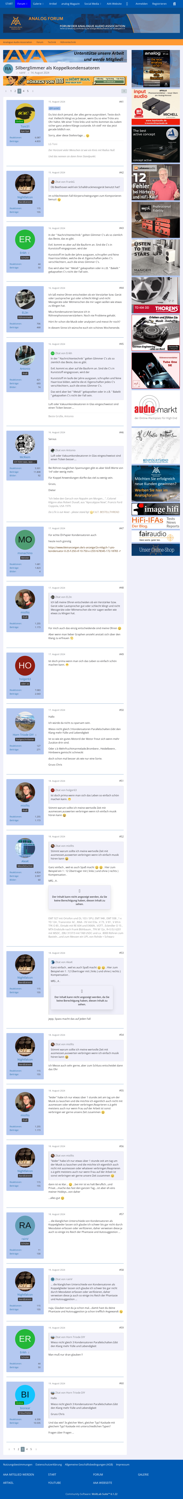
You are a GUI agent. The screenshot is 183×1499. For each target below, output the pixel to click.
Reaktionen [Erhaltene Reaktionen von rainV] (15, 1249)
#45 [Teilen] (121, 344)
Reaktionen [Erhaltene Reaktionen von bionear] (15, 1419)
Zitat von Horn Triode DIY (70, 1337)
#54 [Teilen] (121, 1034)
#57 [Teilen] (121, 1214)
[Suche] (174, 4)
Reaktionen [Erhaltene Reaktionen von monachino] (15, 564)
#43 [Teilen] (121, 228)
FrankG (55, 108)
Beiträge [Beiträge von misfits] (14, 627)
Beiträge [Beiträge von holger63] (14, 693)
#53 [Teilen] (121, 953)
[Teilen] (124, 91)
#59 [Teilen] (121, 1327)
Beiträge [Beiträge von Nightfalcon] (14, 212)
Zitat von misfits (64, 846)
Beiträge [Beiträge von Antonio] (14, 383)
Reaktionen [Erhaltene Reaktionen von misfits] (15, 623)
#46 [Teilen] (121, 432)
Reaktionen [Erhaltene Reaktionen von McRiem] (15, 468)
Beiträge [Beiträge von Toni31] (14, 141)
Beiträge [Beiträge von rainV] (14, 1253)
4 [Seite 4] (23, 91)
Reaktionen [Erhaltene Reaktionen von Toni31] (15, 137)
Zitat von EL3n (63, 597)
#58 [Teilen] (121, 1270)
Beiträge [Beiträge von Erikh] (14, 267)
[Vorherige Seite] (6, 91)
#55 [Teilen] (121, 1090)
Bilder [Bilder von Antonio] (13, 387)
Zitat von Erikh (63, 353)
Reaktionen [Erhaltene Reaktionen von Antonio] (15, 379)
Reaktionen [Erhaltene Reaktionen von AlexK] (15, 872)
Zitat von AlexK (64, 962)
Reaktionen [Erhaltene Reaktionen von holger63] (15, 690)
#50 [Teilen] (121, 710)
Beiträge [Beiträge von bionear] (14, 1422)
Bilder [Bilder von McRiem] (13, 475)
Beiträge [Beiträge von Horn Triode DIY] (14, 749)
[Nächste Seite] (33, 91)
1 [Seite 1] (11, 91)
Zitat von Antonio (65, 450)
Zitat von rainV (63, 1279)
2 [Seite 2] (15, 91)
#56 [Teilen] (121, 1146)
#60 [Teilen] (121, 1383)
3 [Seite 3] (19, 91)
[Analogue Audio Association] (91, 23)
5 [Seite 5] (28, 91)
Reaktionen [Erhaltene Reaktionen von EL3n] (15, 323)
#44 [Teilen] (121, 288)
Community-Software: (91, 1494)
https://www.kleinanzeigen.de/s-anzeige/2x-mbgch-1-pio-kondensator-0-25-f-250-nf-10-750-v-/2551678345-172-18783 (83, 549)
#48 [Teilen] (121, 587)
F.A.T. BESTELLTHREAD (106, 512)
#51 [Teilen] (121, 780)
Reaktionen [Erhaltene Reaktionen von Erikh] (15, 264)
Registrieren (159, 3)
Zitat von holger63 (66, 790)
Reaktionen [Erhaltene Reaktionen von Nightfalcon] (15, 208)
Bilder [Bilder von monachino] (13, 571)
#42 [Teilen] (121, 172)
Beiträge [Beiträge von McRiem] (14, 471)
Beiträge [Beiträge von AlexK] (14, 876)
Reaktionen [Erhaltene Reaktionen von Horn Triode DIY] (15, 745)
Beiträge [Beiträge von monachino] (14, 567)
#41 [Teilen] (121, 101)
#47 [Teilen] (121, 528)
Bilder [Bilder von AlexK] (13, 879)
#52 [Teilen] (121, 836)
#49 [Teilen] (121, 654)
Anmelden (142, 3)
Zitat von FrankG (65, 182)
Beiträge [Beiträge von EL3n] (14, 327)
